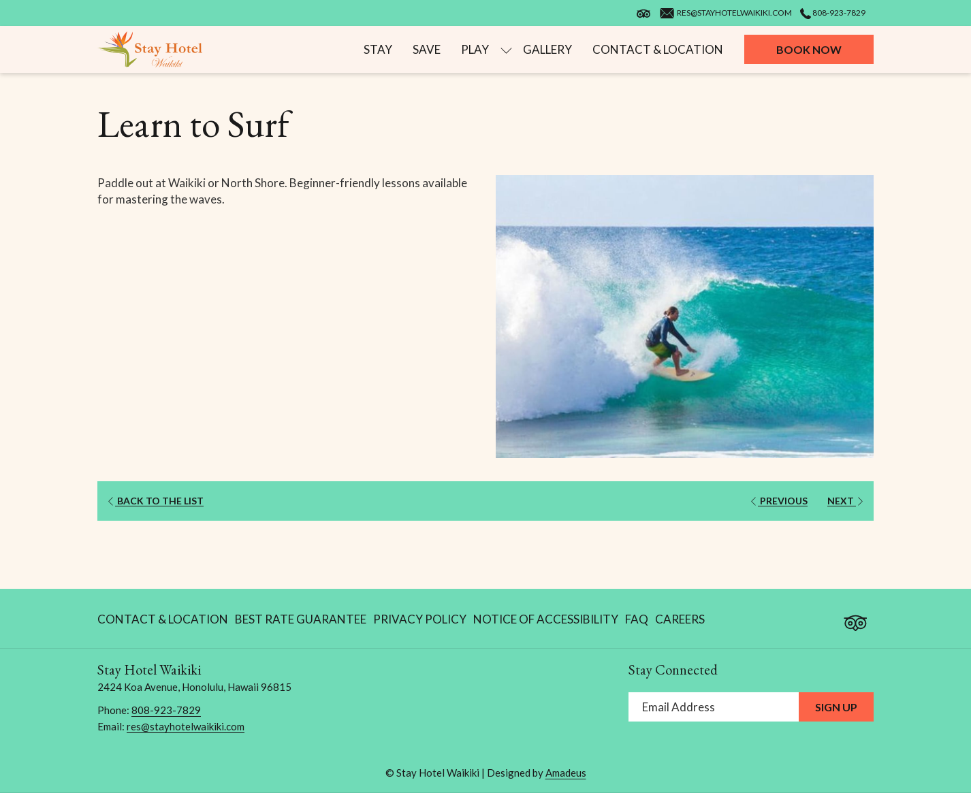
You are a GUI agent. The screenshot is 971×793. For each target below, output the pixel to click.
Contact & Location (162, 619)
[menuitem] (377, 49)
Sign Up (836, 706)
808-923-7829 (166, 710)
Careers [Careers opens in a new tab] (680, 622)
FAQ (636, 619)
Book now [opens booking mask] (809, 49)
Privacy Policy (419, 619)
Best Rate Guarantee (300, 619)
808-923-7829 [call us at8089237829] (832, 12)
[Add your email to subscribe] (713, 707)
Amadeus (565, 772)
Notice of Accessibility (545, 619)
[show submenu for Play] (506, 49)
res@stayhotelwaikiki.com (185, 726)
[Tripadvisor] (855, 616)
